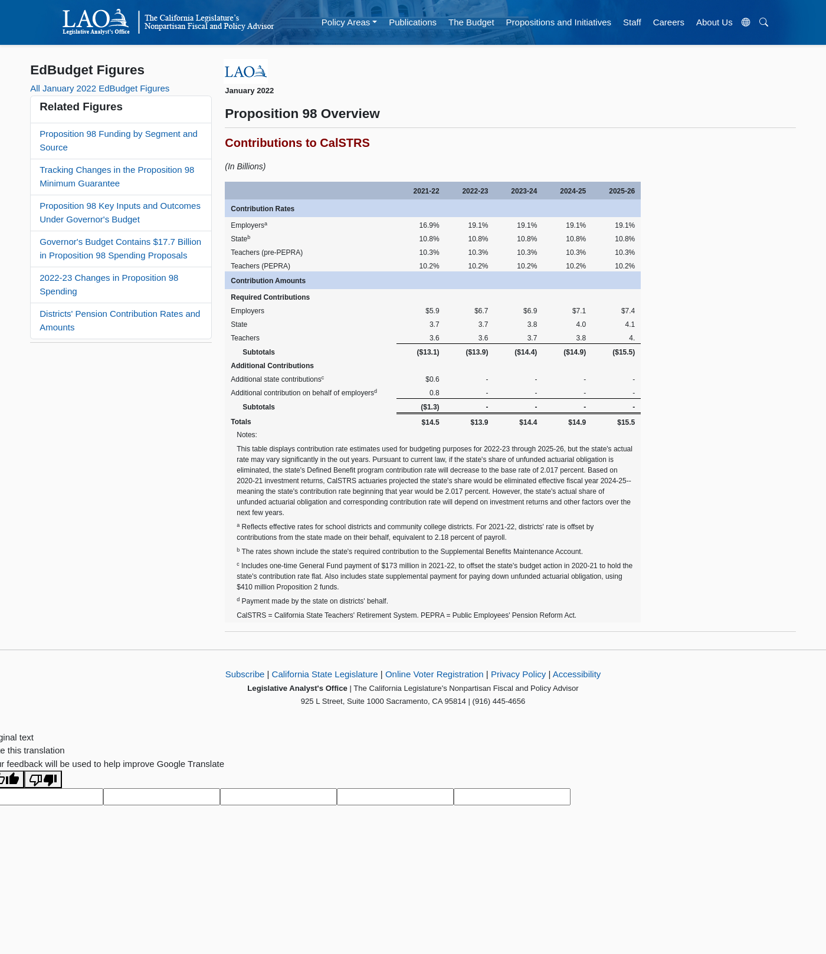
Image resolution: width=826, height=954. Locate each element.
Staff (632, 22)
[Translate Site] (746, 22)
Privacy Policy (518, 674)
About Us (714, 22)
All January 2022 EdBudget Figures (99, 88)
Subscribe (245, 674)
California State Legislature (325, 674)
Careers (668, 22)
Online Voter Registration (434, 674)
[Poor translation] (43, 779)
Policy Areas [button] (346, 22)
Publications (413, 22)
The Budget (471, 22)
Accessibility (577, 674)
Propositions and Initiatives (558, 22)
